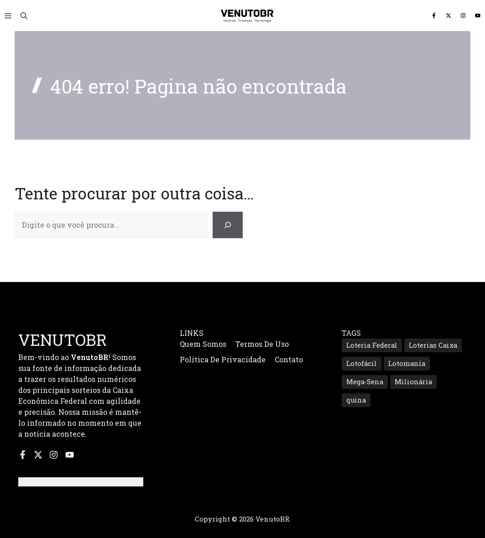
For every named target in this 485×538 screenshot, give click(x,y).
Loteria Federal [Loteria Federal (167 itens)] (371, 345)
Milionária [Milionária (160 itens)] (413, 381)
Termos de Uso (262, 344)
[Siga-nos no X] (448, 16)
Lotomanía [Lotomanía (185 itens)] (406, 363)
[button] (24, 15)
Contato (289, 359)
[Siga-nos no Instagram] (463, 16)
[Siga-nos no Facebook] (434, 16)
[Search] (228, 225)
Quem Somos (203, 344)
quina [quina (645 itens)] (356, 400)
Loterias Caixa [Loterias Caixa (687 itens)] (433, 345)
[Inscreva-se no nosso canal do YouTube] (477, 16)
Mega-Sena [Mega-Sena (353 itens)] (364, 381)
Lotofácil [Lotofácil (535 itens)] (361, 363)
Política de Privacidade (223, 359)
